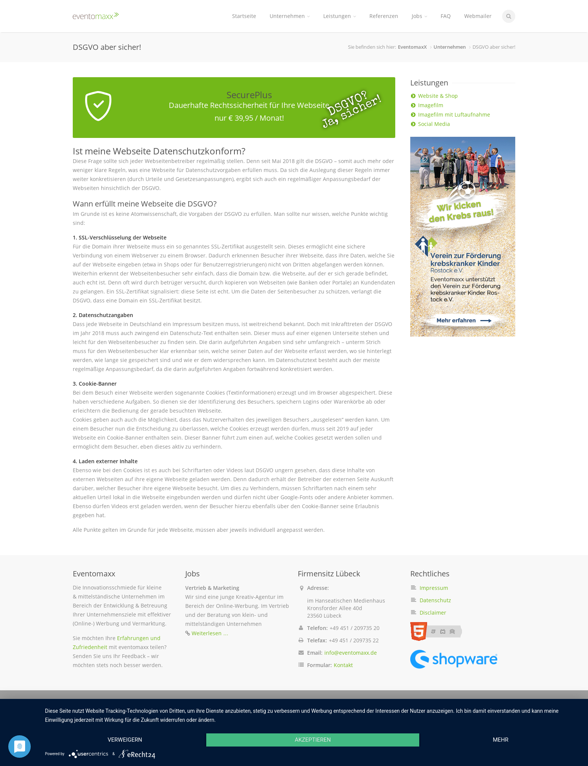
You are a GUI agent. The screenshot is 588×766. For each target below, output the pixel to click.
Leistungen (339, 15)
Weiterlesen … (210, 633)
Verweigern (125, 739)
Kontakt (343, 665)
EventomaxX (412, 46)
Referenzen (383, 15)
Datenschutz (435, 600)
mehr (500, 739)
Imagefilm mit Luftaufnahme (454, 114)
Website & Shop (438, 95)
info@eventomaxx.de (350, 652)
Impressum (434, 587)
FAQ (446, 15)
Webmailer (478, 15)
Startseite (244, 15)
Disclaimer (433, 612)
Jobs (419, 15)
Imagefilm (430, 105)
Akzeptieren (313, 739)
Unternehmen (290, 15)
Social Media (434, 123)
